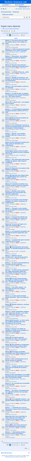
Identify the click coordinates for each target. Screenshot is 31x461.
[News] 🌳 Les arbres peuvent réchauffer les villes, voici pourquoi (16, 338)
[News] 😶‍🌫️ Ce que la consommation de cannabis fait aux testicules (17, 263)
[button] (7, 35)
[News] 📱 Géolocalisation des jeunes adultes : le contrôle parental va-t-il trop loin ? (17, 248)
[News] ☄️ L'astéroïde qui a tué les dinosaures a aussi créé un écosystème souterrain (17, 409)
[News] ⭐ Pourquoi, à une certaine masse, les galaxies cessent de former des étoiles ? (17, 210)
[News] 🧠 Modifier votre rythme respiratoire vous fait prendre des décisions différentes (15, 192)
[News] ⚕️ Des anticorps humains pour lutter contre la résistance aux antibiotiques (17, 144)
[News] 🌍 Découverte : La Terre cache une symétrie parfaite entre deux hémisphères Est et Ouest (17, 321)
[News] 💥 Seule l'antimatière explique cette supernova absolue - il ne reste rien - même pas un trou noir (17, 313)
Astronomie (14, 75)
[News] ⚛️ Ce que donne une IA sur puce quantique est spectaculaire (16, 425)
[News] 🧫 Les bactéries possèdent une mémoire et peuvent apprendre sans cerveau (17, 232)
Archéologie (14, 123)
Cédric (17, 52)
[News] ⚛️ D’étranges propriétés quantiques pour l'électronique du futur (17, 352)
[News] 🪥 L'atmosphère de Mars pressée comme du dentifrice (15, 432)
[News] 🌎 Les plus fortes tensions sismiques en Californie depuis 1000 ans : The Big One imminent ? (16, 280)
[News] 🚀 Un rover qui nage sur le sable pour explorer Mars (16, 224)
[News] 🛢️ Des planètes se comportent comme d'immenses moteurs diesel (17, 345)
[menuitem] (5, 9)
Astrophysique (14, 47)
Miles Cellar (23, 457)
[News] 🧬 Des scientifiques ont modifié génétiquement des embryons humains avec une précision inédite (17, 376)
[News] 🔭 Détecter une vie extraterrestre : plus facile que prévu (16, 256)
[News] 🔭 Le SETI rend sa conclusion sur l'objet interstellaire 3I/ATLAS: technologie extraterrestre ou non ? (17, 271)
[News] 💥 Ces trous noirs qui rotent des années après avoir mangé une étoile (16, 42)
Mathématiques (15, 423)
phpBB (10, 455)
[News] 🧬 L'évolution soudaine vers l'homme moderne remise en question (16, 184)
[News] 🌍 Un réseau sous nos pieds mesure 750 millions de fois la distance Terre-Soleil (17, 152)
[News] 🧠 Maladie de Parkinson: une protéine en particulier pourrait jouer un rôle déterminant (17, 79)
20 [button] (21, 35)
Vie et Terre (14, 54)
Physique (13, 100)
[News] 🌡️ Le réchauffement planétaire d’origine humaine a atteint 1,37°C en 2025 (17, 111)
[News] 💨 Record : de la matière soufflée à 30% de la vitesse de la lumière (15, 135)
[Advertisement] (16, 22)
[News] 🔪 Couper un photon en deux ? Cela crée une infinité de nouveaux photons (17, 367)
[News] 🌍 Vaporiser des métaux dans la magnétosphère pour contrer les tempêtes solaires (17, 177)
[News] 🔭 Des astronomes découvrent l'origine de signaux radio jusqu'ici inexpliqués (17, 161)
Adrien (17, 44)
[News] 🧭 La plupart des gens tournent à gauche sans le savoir (17, 240)
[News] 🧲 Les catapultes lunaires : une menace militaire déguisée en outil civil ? (17, 400)
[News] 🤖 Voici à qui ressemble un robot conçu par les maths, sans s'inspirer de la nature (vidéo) (16, 418)
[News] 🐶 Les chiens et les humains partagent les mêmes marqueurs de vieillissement (16, 201)
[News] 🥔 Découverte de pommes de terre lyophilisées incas (16, 118)
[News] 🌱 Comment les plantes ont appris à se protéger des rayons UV (16, 217)
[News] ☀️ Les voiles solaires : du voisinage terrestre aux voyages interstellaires (15, 288)
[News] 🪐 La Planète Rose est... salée (17, 72)
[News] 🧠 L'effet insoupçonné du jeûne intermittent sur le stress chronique (17, 49)
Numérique (14, 253)
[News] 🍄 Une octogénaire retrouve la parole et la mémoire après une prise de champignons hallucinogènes (17, 126)
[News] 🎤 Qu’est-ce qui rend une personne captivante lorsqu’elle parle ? (17, 65)
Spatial (13, 229)
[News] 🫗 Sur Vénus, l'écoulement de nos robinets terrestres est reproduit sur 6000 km (17, 392)
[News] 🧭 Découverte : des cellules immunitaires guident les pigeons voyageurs (16, 58)
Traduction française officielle (12, 457)
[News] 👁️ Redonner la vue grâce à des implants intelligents (17, 168)
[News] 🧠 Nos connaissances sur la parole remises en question (16, 359)
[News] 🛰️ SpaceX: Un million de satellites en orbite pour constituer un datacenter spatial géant (16, 330)
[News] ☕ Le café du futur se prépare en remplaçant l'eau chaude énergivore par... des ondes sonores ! (17, 95)
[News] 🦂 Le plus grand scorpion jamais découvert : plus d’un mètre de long (16, 297)
